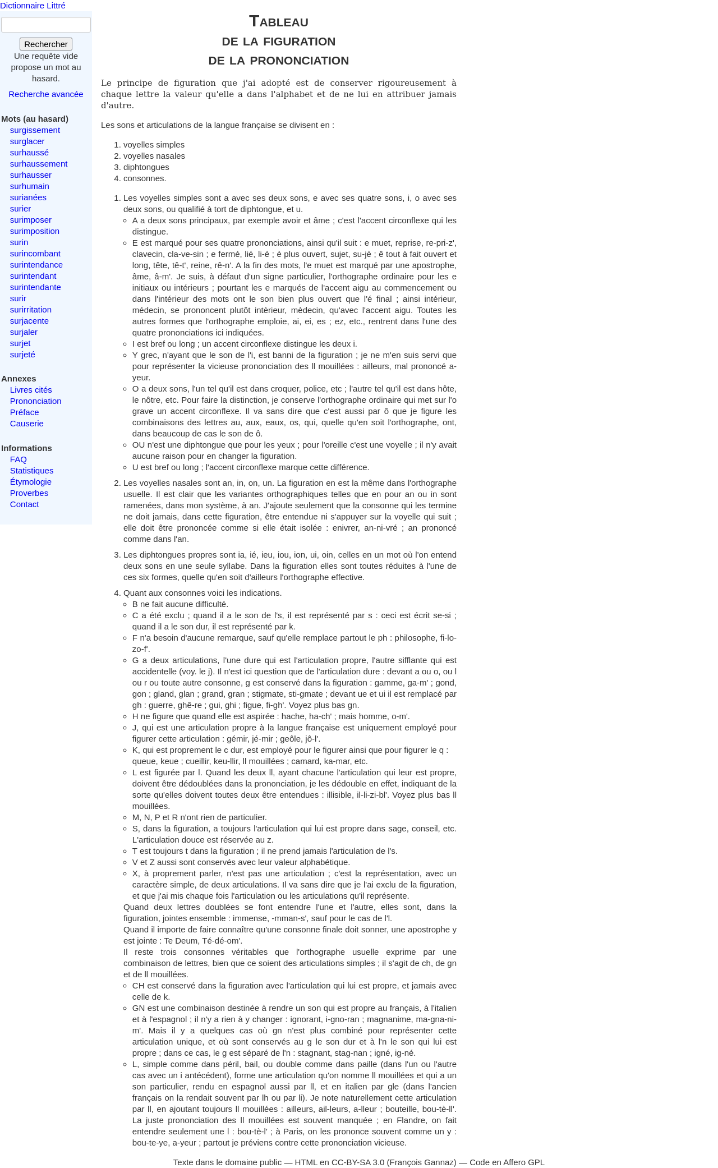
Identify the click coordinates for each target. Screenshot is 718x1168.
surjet (20, 343)
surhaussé (29, 152)
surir (18, 298)
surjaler (24, 332)
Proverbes (29, 493)
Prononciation (36, 401)
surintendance (36, 264)
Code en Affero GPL (507, 1162)
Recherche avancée (45, 94)
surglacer (27, 141)
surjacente (29, 320)
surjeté (22, 354)
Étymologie (31, 481)
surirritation (31, 309)
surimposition (34, 231)
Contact (24, 504)
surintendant (33, 275)
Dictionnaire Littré (33, 5)
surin (19, 242)
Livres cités (31, 389)
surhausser (31, 175)
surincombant (35, 253)
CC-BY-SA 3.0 (358, 1162)
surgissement (35, 130)
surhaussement (39, 163)
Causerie (27, 423)
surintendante (35, 287)
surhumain (29, 186)
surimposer (31, 219)
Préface (24, 412)
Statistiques (32, 470)
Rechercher (46, 44)
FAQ (18, 459)
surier (20, 208)
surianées (28, 197)
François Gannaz (422, 1162)
